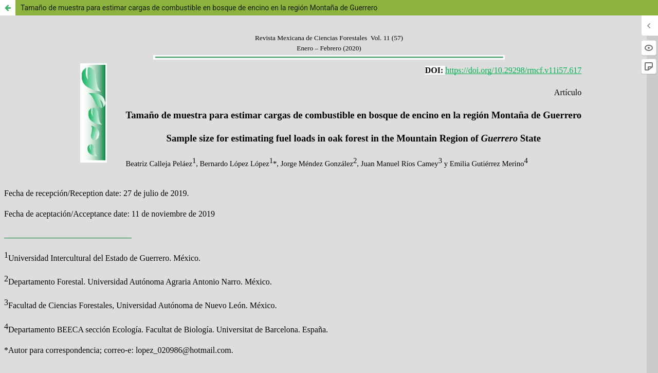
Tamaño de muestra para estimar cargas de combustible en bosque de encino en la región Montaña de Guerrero (199, 8)
